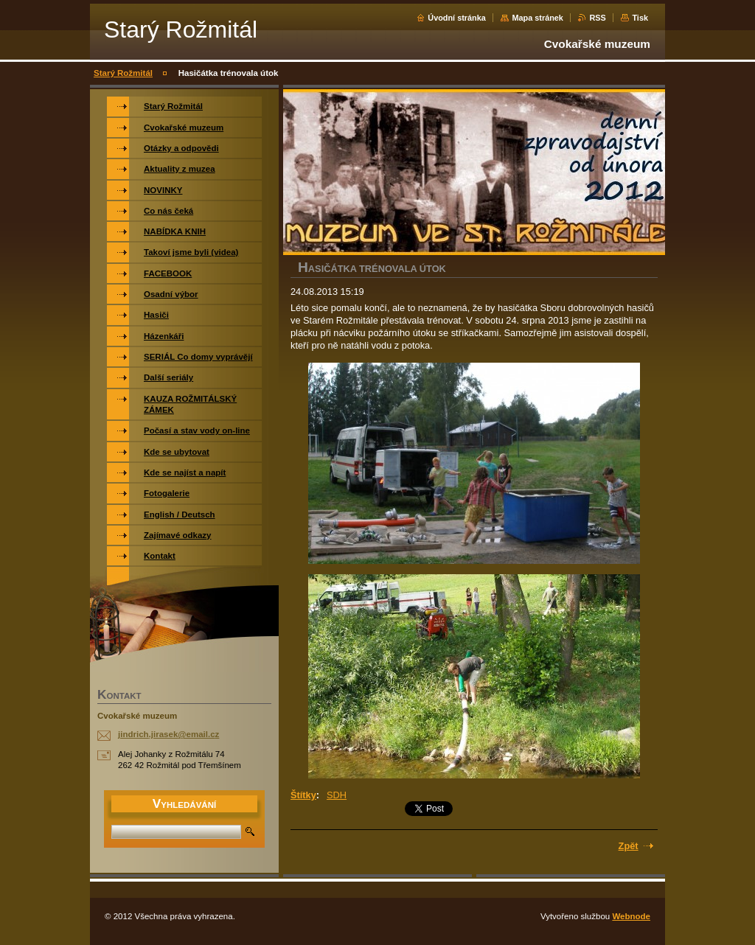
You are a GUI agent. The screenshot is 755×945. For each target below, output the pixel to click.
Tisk (640, 17)
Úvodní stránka (457, 17)
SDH (337, 795)
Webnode (631, 916)
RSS (597, 17)
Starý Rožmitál (123, 73)
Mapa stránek (537, 17)
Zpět (629, 845)
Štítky (303, 795)
